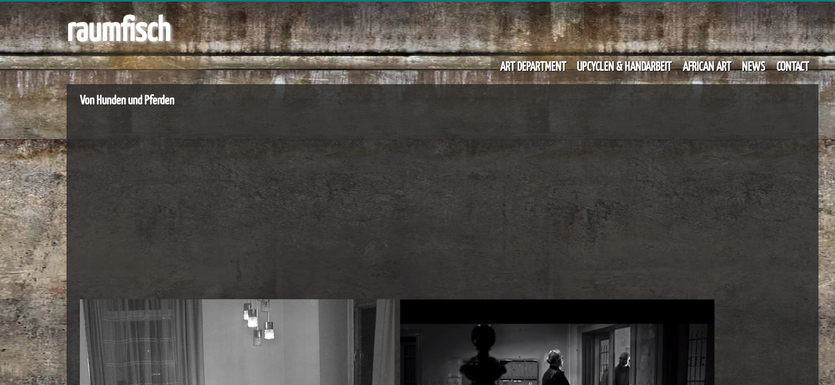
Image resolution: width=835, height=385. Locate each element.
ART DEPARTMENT (533, 66)
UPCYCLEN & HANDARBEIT (624, 66)
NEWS (753, 66)
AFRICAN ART (707, 66)
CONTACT (792, 66)
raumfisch (118, 28)
